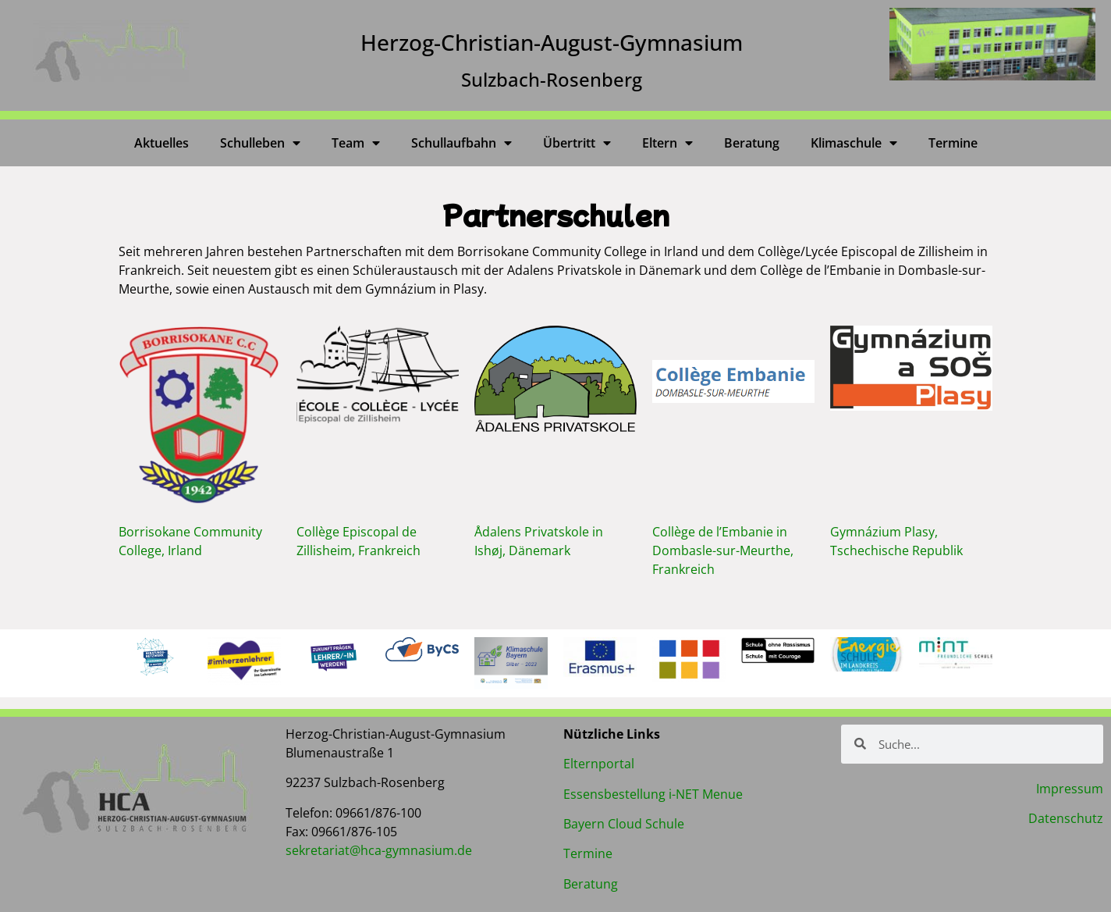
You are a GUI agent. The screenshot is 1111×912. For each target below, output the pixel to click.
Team (356, 143)
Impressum (1069, 788)
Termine (953, 142)
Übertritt (577, 143)
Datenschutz (1065, 818)
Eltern (667, 143)
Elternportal (598, 763)
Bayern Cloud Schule (623, 823)
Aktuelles (161, 142)
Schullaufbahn (461, 143)
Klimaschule (854, 143)
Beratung (751, 142)
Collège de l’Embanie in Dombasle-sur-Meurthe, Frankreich (722, 550)
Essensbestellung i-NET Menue (653, 794)
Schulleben (260, 143)
